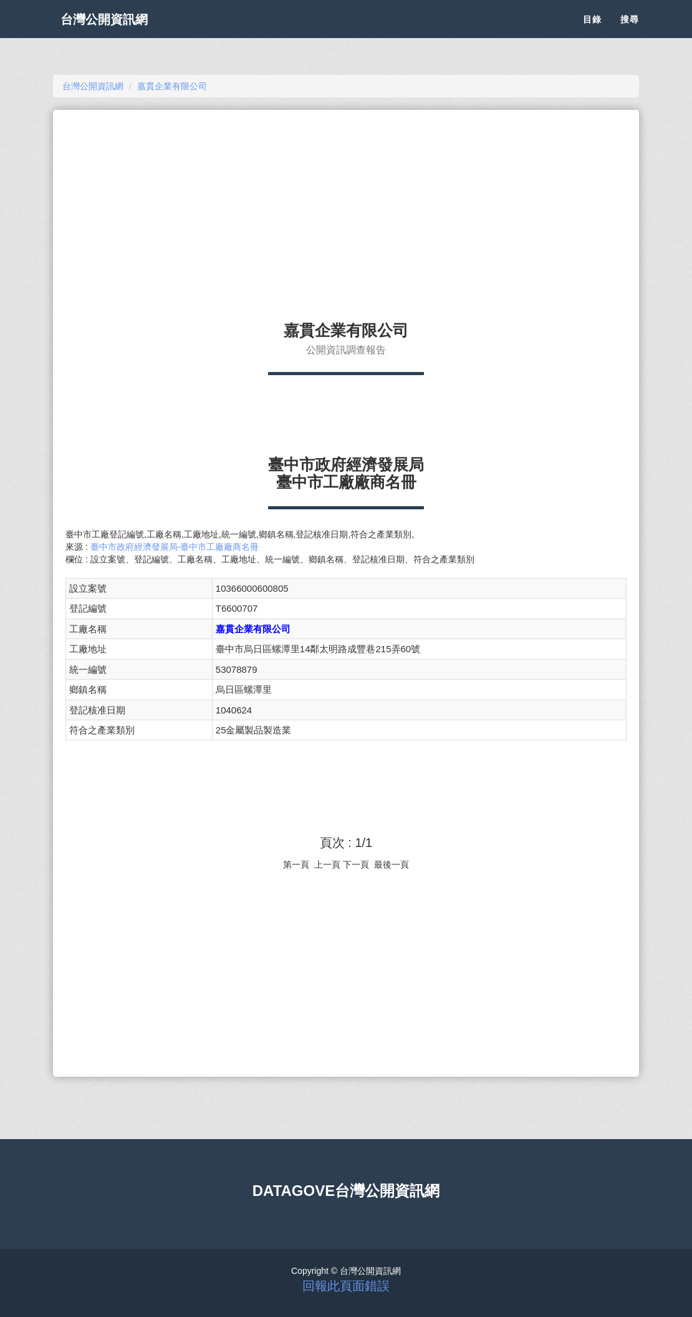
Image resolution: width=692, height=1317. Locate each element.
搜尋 (629, 31)
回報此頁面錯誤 (346, 1286)
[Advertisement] (346, 209)
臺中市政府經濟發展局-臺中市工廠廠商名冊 (174, 547)
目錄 (592, 31)
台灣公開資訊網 (114, 31)
